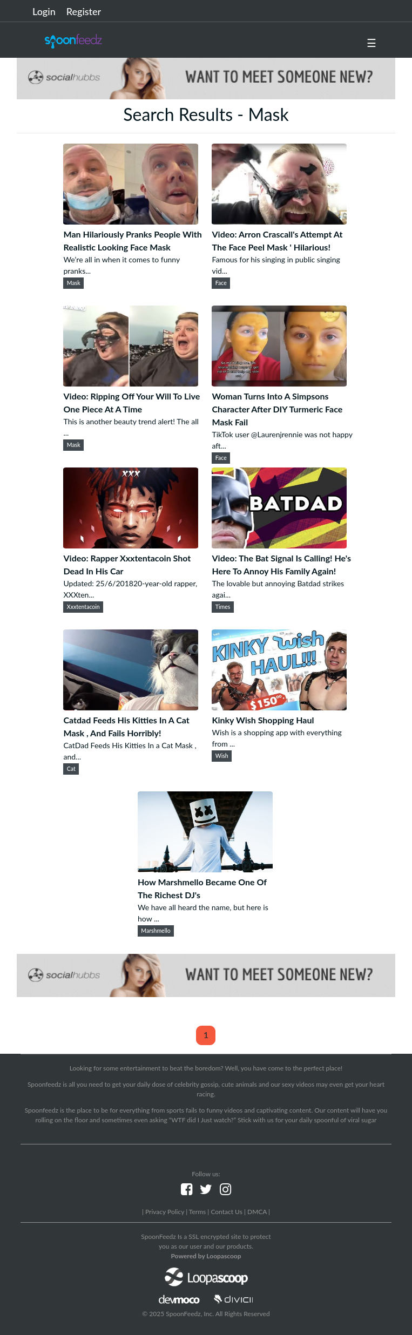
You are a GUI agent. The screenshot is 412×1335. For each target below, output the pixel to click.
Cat (71, 768)
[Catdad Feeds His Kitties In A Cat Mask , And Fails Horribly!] (130, 707)
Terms (197, 1212)
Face (221, 283)
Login (44, 11)
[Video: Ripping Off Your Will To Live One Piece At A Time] (130, 383)
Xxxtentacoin (83, 607)
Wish (221, 756)
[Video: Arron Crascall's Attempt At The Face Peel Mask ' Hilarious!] (279, 221)
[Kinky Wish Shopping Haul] (279, 707)
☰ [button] (371, 42)
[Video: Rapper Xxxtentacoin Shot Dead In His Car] (130, 545)
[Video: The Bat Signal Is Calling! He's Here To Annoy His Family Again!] (279, 545)
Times (223, 607)
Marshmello (155, 930)
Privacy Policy (164, 1212)
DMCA (257, 1212)
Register (83, 11)
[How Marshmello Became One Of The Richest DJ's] (205, 869)
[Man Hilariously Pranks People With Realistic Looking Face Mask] (130, 221)
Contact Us (226, 1212)
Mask (73, 283)
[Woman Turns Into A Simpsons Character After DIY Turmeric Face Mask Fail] (279, 383)
